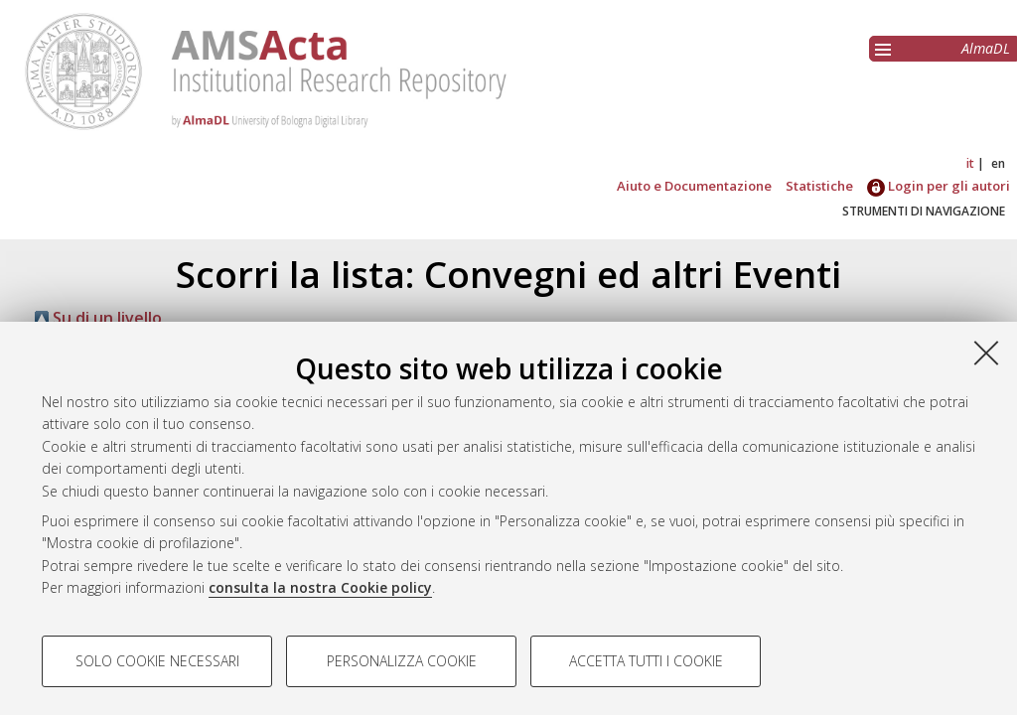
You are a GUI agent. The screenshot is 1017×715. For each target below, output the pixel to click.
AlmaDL (985, 48)
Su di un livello (107, 318)
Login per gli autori (938, 186)
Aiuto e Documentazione (694, 186)
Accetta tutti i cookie (646, 660)
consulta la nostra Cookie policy (320, 587)
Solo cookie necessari (157, 660)
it (970, 163)
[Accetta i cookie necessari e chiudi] (986, 352)
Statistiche (819, 186)
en (998, 163)
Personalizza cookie (402, 660)
